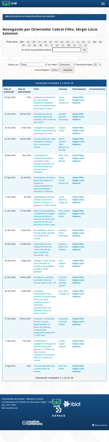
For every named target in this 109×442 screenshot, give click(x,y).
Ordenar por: (13, 65)
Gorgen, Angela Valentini (62, 344)
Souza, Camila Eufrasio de (63, 180)
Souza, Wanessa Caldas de (62, 200)
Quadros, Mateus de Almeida (63, 247)
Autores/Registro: (42, 70)
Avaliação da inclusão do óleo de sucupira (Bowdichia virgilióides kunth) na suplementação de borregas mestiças (45, 103)
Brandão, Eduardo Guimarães (63, 117)
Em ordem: (53, 65)
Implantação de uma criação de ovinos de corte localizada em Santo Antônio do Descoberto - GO (42, 249)
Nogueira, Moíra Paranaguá (63, 233)
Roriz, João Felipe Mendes (63, 158)
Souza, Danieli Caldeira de (63, 100)
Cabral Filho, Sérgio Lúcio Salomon (78, 100)
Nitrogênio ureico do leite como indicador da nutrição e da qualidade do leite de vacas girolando (44, 266)
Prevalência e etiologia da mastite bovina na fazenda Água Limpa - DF (45, 280)
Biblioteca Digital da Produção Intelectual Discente (30, 16)
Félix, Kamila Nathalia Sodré (64, 214)
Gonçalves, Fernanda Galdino (63, 321)
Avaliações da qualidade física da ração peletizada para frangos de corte (45, 130)
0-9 (22, 42)
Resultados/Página (84, 65)
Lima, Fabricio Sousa (61, 263)
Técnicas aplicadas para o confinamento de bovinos (44, 369)
